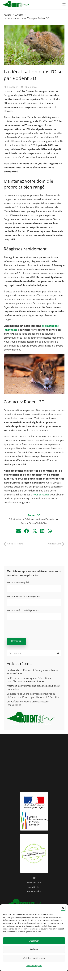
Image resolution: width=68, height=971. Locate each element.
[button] (63, 908)
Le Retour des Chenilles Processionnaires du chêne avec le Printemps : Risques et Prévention (33, 695)
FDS (34, 878)
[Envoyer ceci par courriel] (18, 531)
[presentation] (31, 628)
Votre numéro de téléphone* (34, 614)
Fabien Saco (30, 87)
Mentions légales (34, 965)
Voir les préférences (34, 958)
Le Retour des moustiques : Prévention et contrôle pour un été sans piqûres (29, 679)
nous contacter (41, 494)
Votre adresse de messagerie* (34, 600)
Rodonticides (34, 891)
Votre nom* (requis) (34, 586)
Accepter (34, 940)
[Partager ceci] (26, 531)
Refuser (34, 949)
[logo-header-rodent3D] (15, 5)
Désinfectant (34, 882)
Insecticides (34, 887)
